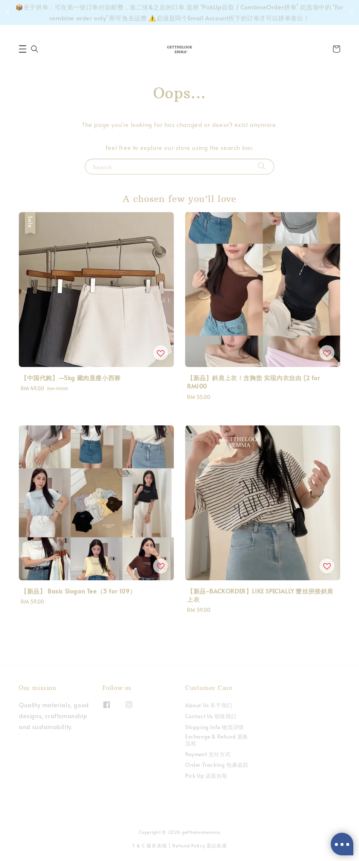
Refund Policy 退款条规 (199, 845)
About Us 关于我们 (208, 705)
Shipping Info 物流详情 (214, 727)
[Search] (262, 166)
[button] (22, 49)
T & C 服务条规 (149, 845)
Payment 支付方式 (207, 754)
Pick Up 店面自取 (206, 775)
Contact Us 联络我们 (210, 716)
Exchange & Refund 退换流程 (216, 740)
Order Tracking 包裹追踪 (216, 764)
